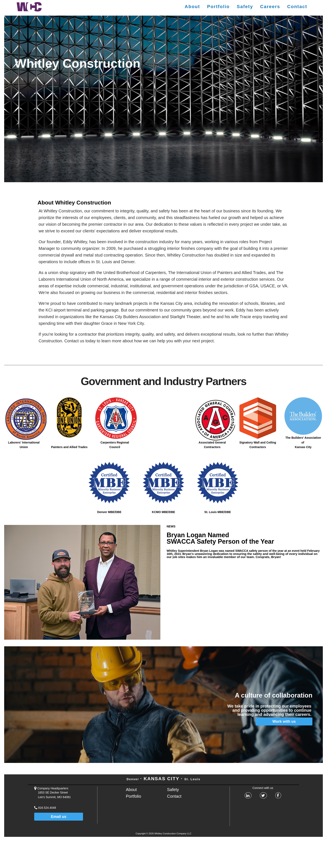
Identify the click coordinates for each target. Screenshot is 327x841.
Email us (58, 817)
